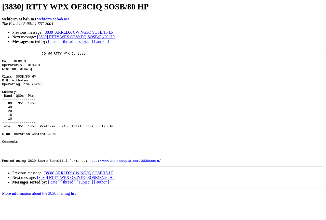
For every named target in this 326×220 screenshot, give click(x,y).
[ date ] (54, 41)
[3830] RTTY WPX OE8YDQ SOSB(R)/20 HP (76, 37)
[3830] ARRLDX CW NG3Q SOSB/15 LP (79, 32)
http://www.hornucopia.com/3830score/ (125, 182)
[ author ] (101, 41)
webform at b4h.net (53, 19)
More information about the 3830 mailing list (39, 215)
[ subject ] (85, 41)
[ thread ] (68, 41)
